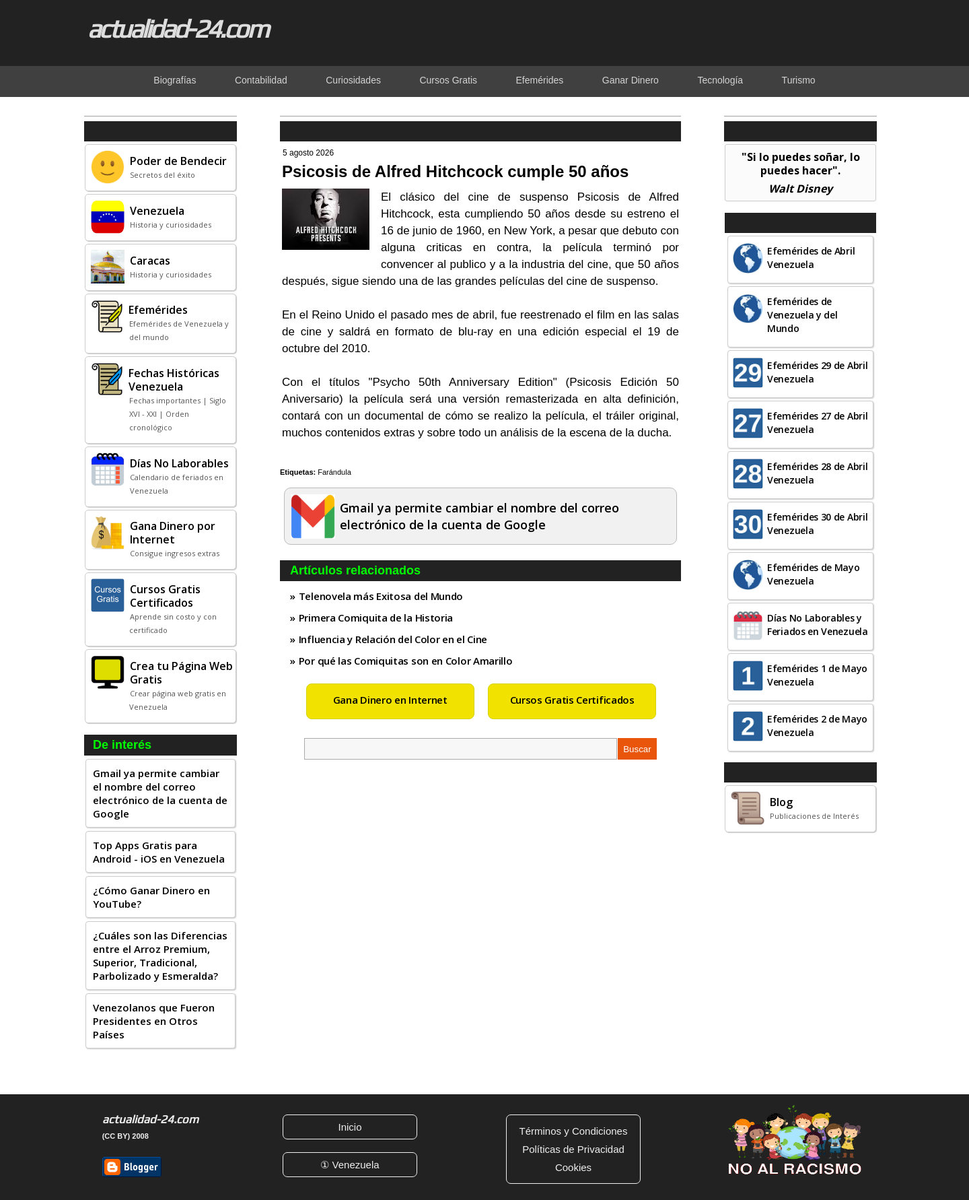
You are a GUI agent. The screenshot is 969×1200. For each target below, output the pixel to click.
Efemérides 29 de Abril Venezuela (817, 372)
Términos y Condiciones (573, 1131)
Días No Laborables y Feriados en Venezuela (817, 624)
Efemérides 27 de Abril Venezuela (817, 422)
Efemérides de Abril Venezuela (811, 257)
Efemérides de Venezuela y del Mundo (802, 315)
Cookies (573, 1167)
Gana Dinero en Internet (390, 699)
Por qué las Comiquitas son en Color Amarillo (406, 660)
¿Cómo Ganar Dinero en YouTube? (151, 897)
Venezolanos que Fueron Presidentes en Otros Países (154, 1021)
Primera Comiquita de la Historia (376, 617)
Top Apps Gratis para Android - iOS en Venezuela (159, 851)
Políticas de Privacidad (573, 1149)
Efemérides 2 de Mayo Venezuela (817, 725)
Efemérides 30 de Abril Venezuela (817, 523)
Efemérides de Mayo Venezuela (813, 574)
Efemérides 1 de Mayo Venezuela (817, 675)
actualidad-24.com (177, 28)
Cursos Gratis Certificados (572, 699)
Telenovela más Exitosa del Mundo (381, 596)
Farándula (334, 472)
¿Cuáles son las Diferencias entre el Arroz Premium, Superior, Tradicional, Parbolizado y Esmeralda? (160, 955)
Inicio (349, 1127)
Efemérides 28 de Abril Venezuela (817, 473)
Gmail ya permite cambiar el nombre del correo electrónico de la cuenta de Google (160, 793)
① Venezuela (349, 1164)
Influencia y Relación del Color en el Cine (393, 639)
